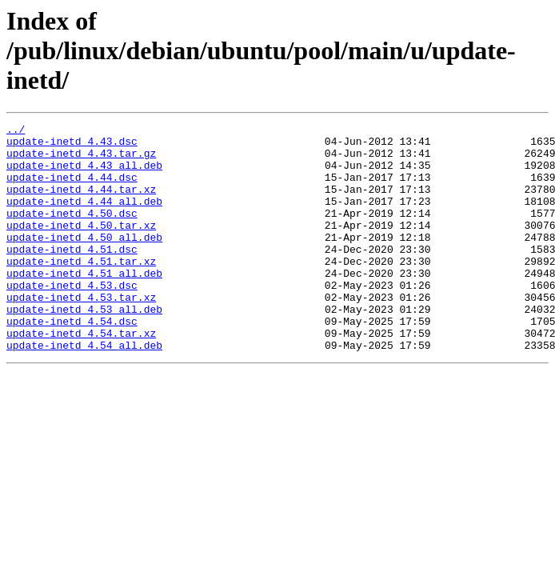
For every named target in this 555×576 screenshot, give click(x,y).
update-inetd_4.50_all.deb (84, 261)
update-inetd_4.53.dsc (72, 318)
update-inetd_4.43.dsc (72, 145)
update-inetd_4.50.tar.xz (81, 246)
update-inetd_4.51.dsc (72, 275)
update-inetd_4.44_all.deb (84, 217)
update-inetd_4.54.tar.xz (81, 376)
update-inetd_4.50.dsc (72, 232)
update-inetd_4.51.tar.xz (81, 289)
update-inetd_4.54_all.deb (84, 390)
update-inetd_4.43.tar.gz (81, 160)
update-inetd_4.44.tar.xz (81, 203)
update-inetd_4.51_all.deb (84, 304)
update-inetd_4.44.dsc (72, 189)
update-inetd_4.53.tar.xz (81, 333)
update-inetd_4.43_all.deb (84, 174)
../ (15, 131)
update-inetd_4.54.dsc (72, 361)
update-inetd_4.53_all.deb (84, 347)
